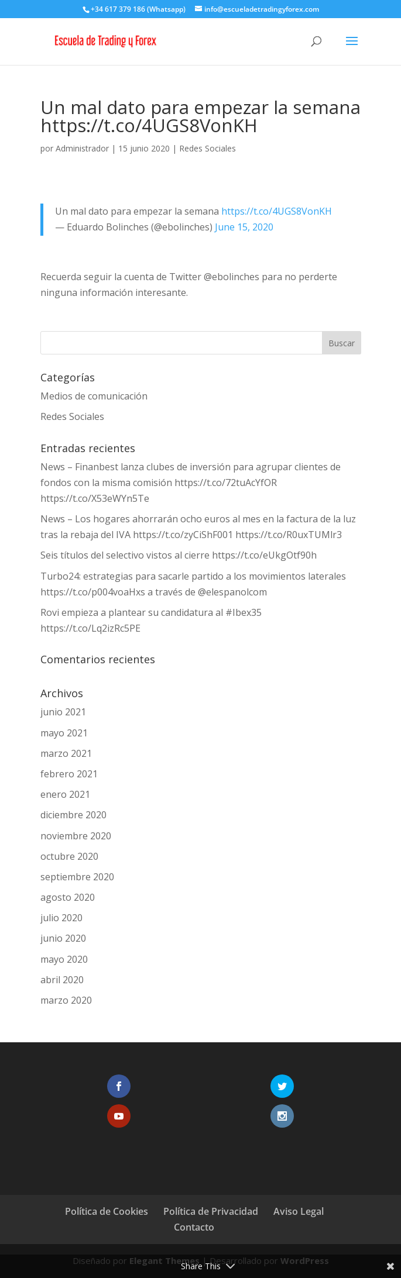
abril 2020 (62, 979)
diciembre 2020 (73, 814)
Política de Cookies (106, 1211)
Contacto (194, 1227)
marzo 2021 (66, 753)
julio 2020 (61, 917)
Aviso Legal (298, 1211)
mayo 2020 (64, 959)
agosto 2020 (67, 897)
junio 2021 (63, 711)
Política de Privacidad (210, 1211)
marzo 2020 (66, 1000)
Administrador (82, 148)
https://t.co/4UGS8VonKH (276, 211)
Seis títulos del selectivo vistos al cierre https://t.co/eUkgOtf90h (178, 555)
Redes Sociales (207, 148)
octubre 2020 (69, 856)
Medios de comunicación (94, 396)
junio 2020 (63, 938)
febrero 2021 (69, 773)
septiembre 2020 (77, 876)
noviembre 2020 (75, 835)
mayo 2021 (64, 732)
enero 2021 (65, 794)
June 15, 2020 (244, 227)
